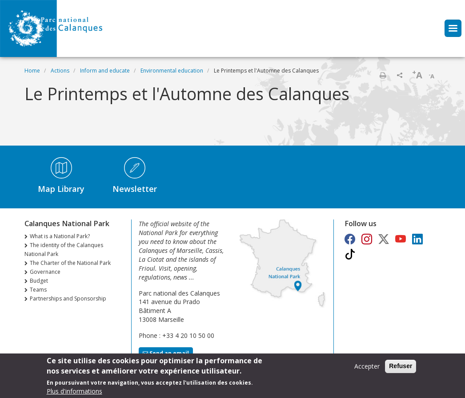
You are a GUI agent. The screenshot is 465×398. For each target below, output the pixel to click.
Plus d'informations (74, 391)
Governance (45, 272)
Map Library (61, 188)
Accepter (367, 366)
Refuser (400, 366)
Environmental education (171, 70)
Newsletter (134, 188)
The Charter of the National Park (70, 263)
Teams (38, 289)
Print (382, 75)
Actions (60, 70)
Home (32, 70)
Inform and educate (105, 70)
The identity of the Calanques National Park (63, 249)
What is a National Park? (60, 236)
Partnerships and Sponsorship (68, 298)
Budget (39, 280)
